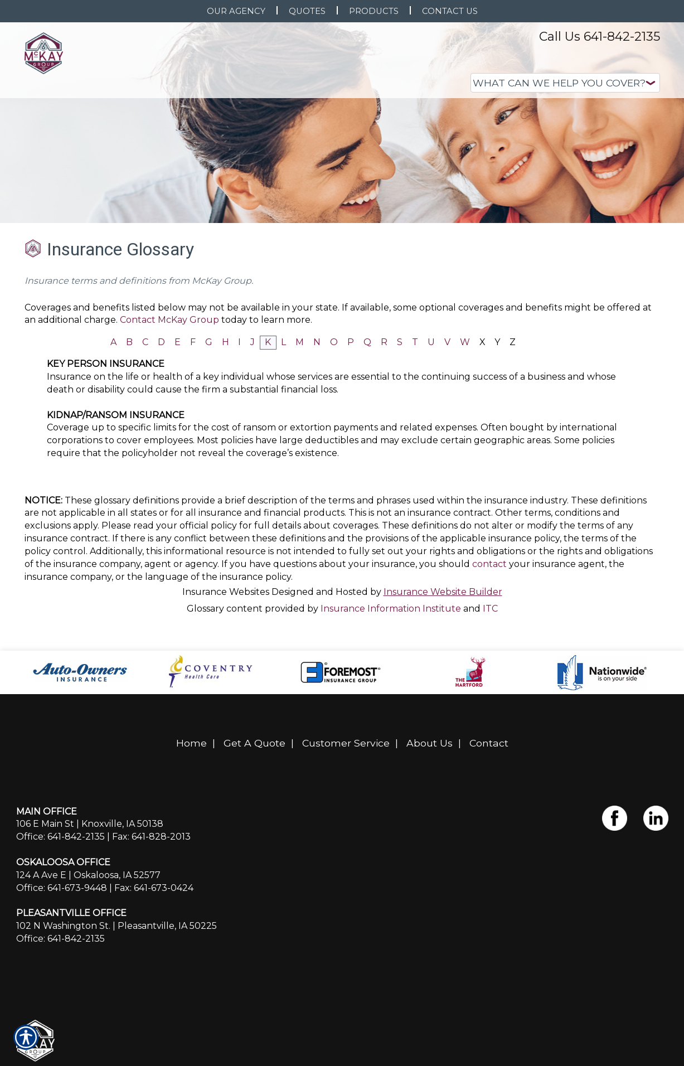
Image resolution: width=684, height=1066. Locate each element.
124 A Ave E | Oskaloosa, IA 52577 (88, 875)
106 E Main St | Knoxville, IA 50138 (89, 823)
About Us (429, 743)
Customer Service (346, 743)
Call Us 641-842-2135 (599, 36)
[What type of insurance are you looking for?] (565, 83)
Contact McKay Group (169, 319)
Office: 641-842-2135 (60, 836)
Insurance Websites (225, 592)
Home (191, 743)
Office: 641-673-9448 (61, 888)
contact (489, 564)
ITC (490, 608)
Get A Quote (254, 743)
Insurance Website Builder (443, 592)
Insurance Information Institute (391, 608)
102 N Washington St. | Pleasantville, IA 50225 (116, 925)
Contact (488, 743)
